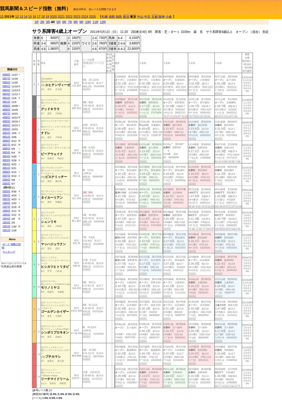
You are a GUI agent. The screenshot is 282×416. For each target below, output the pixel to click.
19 (47, 16)
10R (88, 22)
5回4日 (6, 90)
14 (25, 16)
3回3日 (6, 160)
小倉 (169, 16)
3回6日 (6, 148)
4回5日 (6, 121)
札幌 (105, 16)
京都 (154, 16)
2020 (53, 16)
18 (43, 16)
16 (34, 16)
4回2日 (6, 133)
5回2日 (6, 98)
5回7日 (6, 78)
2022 (68, 16)
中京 (147, 16)
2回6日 (6, 179)
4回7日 (6, 113)
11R (95, 22)
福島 (119, 16)
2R (42, 22)
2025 (92, 16)
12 (17, 16)
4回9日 (6, 105)
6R (64, 22)
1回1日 (6, 230)
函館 (112, 16)
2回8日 (6, 171)
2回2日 (6, 195)
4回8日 (6, 109)
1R (36, 22)
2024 (84, 16)
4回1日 (6, 136)
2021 (61, 16)
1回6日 (6, 210)
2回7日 (6, 175)
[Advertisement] (12, 43)
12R (103, 22)
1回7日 (6, 206)
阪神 (161, 16)
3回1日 (6, 168)
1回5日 (6, 214)
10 (2, 16)
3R (48, 22)
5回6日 (6, 82)
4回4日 (6, 125)
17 (39, 16)
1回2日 (6, 226)
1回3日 (6, 222)
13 (21, 16)
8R (76, 22)
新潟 (126, 16)
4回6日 (6, 117)
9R (81, 22)
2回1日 (6, 199)
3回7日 (6, 144)
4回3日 (6, 129)
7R (70, 22)
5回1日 (6, 101)
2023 (76, 16)
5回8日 (6, 74)
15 (30, 16)
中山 (140, 16)
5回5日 (6, 86)
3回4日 (6, 156)
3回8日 (6, 140)
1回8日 (6, 203)
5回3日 (6, 94)
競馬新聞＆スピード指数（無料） (35, 8)
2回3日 (6, 191)
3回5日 (6, 152)
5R (58, 22)
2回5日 (6, 183)
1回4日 (6, 218)
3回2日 (6, 164)
